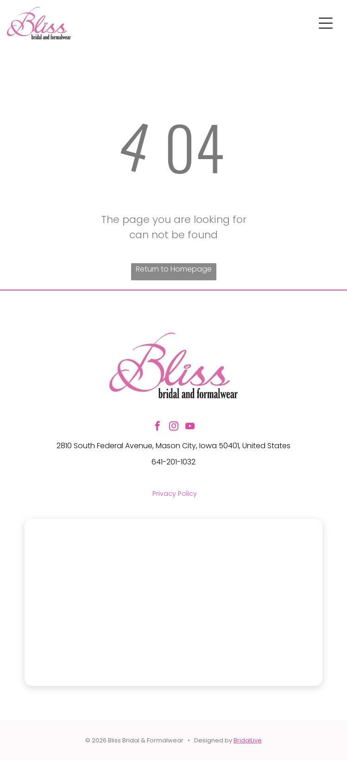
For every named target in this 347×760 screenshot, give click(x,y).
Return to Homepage (174, 269)
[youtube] (190, 427)
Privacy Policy (174, 493)
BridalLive (247, 740)
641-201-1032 (173, 462)
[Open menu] (326, 23)
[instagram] (174, 427)
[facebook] (157, 427)
